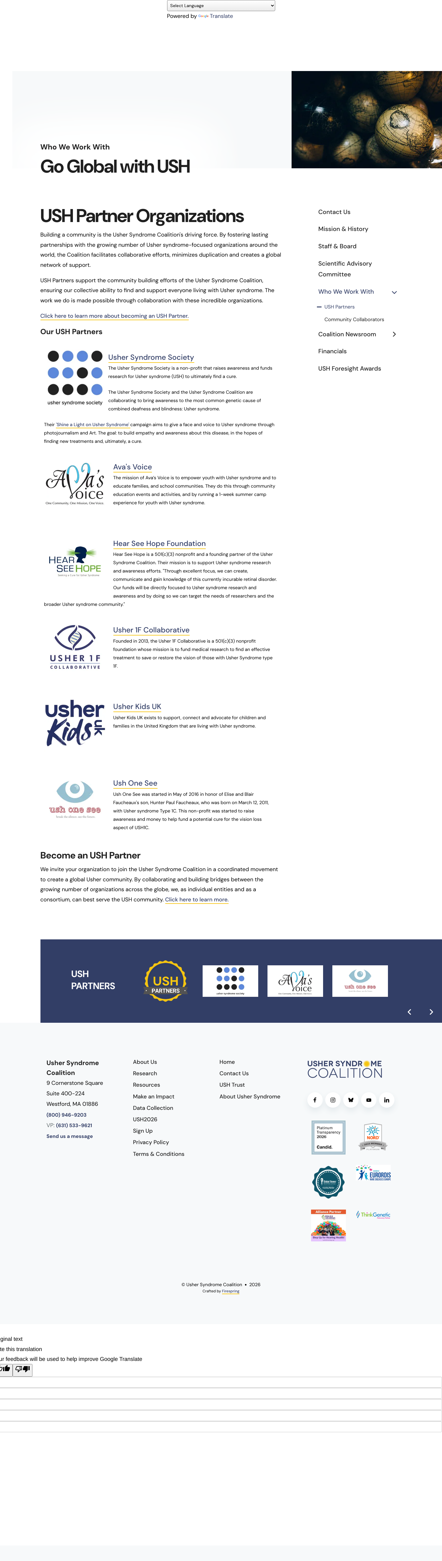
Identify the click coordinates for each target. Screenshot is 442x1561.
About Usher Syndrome (250, 1096)
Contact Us (334, 212)
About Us (145, 1062)
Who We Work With (360, 292)
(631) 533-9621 (74, 1125)
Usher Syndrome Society (151, 357)
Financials (332, 351)
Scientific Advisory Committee (345, 269)
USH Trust (232, 1085)
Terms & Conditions (159, 1154)
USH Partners (340, 307)
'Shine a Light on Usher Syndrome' (93, 425)
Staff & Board (337, 246)
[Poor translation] (22, 1370)
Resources (146, 1085)
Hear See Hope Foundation (159, 543)
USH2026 (145, 1119)
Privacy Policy (151, 1142)
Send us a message (70, 1136)
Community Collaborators (354, 320)
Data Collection (153, 1108)
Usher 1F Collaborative (151, 630)
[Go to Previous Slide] (409, 1012)
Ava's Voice (132, 467)
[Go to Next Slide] (431, 1012)
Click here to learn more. (197, 899)
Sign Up (143, 1131)
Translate (215, 16)
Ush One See (135, 783)
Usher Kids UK (137, 706)
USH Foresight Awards (349, 369)
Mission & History (343, 229)
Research (145, 1073)
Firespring (230, 1291)
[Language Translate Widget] (221, 5)
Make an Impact (154, 1096)
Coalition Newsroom (360, 334)
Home (227, 1062)
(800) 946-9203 (67, 1115)
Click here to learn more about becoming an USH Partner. (114, 316)
